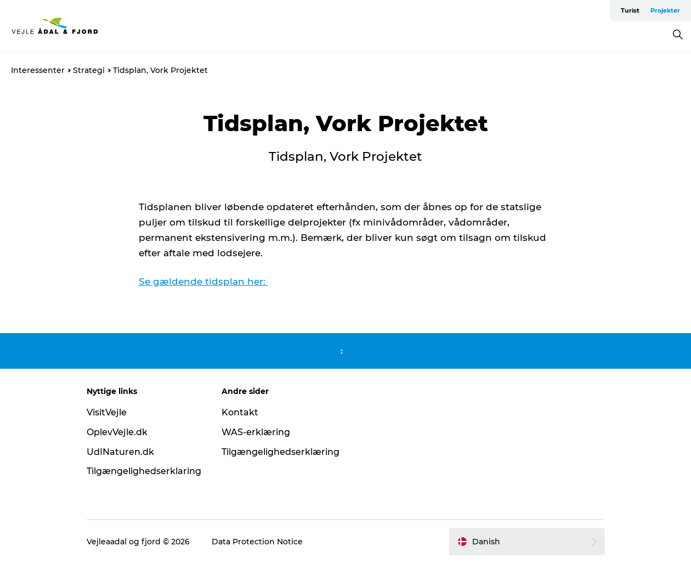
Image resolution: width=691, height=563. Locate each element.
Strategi (89, 70)
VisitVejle (107, 412)
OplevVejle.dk (117, 432)
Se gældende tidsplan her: (203, 281)
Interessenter (38, 70)
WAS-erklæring (256, 432)
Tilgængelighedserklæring (280, 452)
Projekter (665, 10)
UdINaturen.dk (120, 452)
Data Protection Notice (257, 542)
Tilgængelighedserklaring (144, 471)
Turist (630, 10)
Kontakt (240, 412)
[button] (526, 541)
